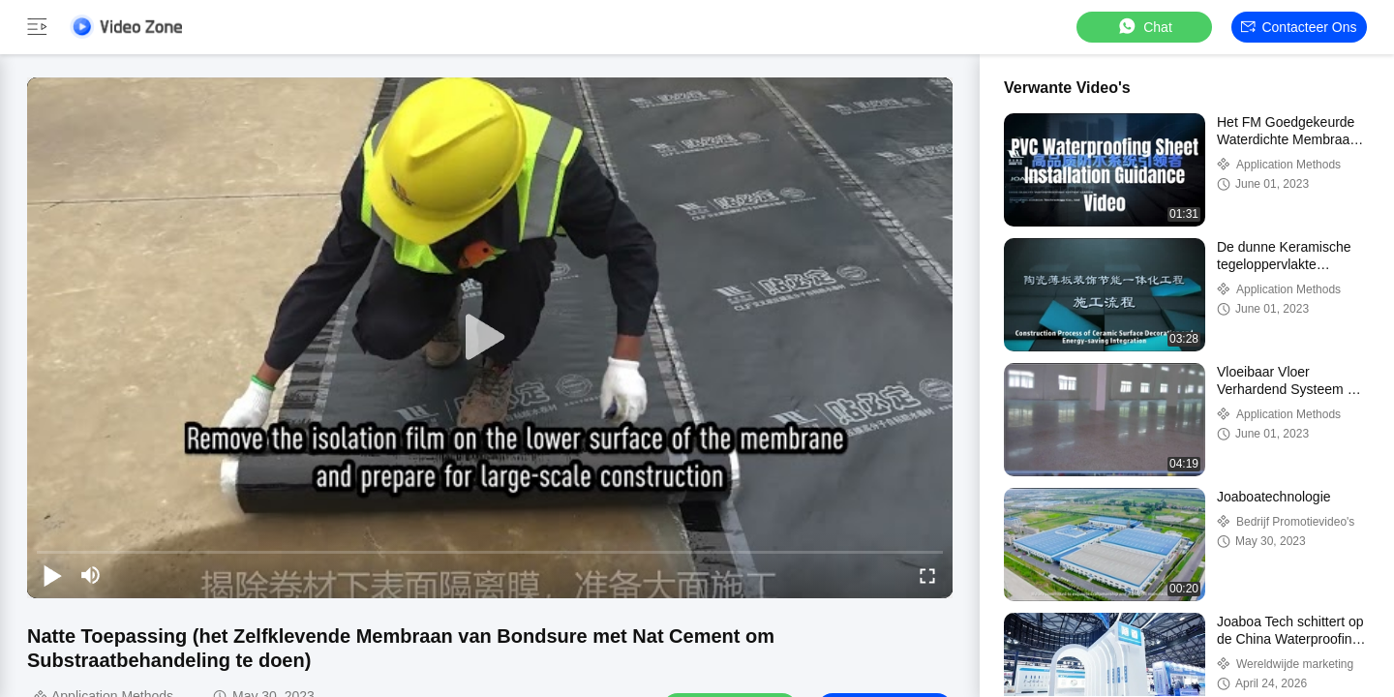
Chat (1144, 26)
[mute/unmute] (91, 575)
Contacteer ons (1298, 27)
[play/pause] (52, 575)
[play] (490, 338)
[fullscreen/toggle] (927, 575)
